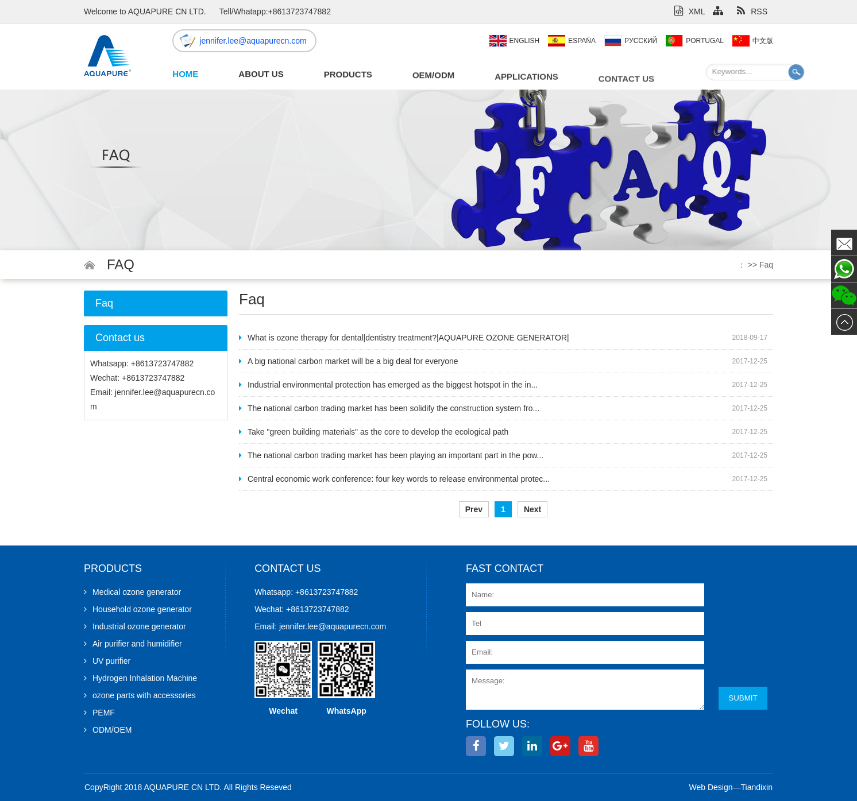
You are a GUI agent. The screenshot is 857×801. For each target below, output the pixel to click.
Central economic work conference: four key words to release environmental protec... (394, 478)
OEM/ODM (433, 77)
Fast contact (504, 568)
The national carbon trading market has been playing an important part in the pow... (391, 455)
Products (348, 75)
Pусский (640, 41)
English (524, 41)
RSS (752, 11)
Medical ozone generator (132, 592)
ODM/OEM (108, 729)
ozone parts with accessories (140, 695)
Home (185, 74)
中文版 (762, 41)
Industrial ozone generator (135, 626)
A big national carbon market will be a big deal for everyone (348, 361)
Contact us (626, 83)
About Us (260, 74)
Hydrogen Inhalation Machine (140, 678)
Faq (766, 264)
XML (689, 11)
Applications (526, 79)
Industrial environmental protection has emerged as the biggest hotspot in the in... (388, 384)
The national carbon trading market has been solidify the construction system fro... (389, 408)
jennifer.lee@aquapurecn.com (252, 40)
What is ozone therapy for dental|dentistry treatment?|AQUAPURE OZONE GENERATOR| (404, 337)
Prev (473, 509)
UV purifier (107, 660)
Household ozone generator (138, 609)
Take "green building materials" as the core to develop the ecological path (373, 431)
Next (532, 509)
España (582, 41)
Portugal (705, 41)
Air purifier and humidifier (133, 643)
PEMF (99, 712)
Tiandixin (756, 787)
